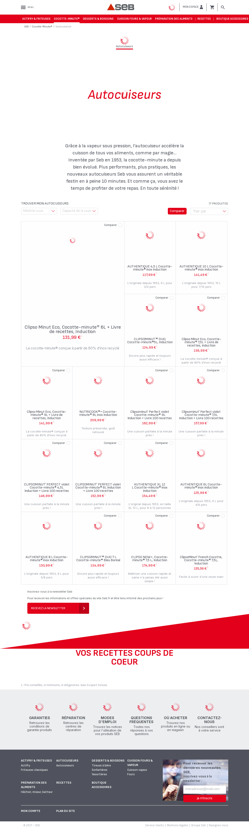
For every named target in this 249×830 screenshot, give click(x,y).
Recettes (204, 19)
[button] (193, 7)
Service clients (154, 825)
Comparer (110, 225)
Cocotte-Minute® (67, 19)
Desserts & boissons (98, 19)
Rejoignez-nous (218, 825)
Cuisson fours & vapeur (134, 19)
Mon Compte (30, 811)
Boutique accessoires (232, 19)
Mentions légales (177, 825)
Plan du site (65, 811)
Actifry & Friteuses (36, 19)
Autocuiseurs (67, 760)
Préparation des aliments (174, 19)
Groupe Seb (198, 825)
